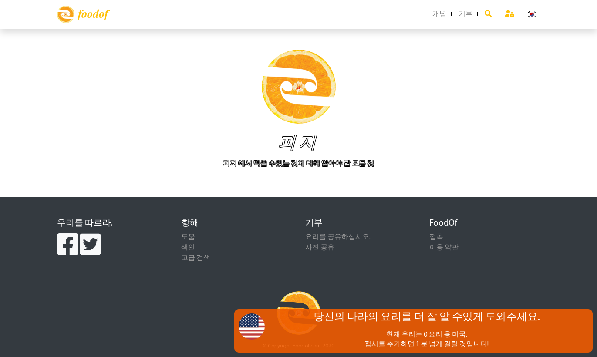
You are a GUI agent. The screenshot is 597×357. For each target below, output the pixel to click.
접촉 (436, 237)
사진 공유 (319, 247)
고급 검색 (195, 258)
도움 (188, 237)
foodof (82, 14)
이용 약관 (444, 247)
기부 (465, 14)
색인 (188, 247)
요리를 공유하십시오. (338, 237)
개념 (439, 14)
